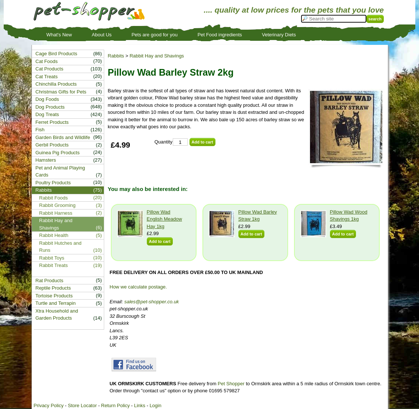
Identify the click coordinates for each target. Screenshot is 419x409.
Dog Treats (47, 114)
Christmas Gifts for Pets (61, 92)
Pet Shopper (231, 383)
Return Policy (115, 405)
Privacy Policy (49, 405)
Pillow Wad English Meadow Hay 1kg (164, 219)
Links (139, 405)
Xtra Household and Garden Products (57, 314)
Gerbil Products (52, 145)
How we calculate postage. (138, 287)
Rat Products (49, 280)
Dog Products (50, 107)
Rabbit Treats (53, 265)
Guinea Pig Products (58, 152)
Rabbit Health (54, 235)
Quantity (163, 142)
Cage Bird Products (56, 53)
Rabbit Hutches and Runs (60, 246)
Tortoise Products (54, 295)
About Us (102, 34)
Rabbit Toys (52, 258)
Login (155, 405)
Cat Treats (47, 76)
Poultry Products (53, 182)
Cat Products (49, 69)
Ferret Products (52, 122)
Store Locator (82, 405)
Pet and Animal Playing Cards (60, 171)
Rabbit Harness (56, 213)
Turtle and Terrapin (56, 303)
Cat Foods (47, 61)
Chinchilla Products (56, 84)
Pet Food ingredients (220, 34)
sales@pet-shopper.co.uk (151, 301)
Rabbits (116, 56)
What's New (59, 34)
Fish (40, 129)
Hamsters (46, 160)
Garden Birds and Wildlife (63, 137)
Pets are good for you (155, 34)
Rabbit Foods (53, 198)
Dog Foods (47, 99)
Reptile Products (53, 288)
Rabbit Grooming (57, 205)
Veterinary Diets (279, 34)
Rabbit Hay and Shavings (156, 56)
